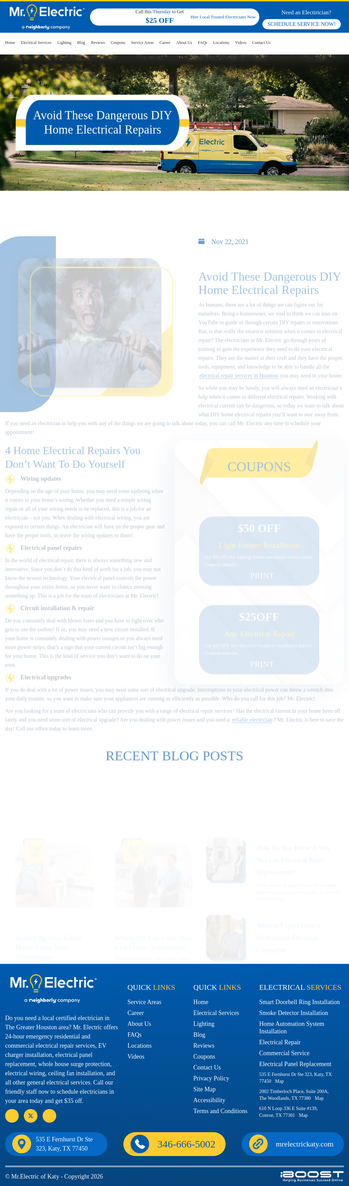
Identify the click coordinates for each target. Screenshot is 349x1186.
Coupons (118, 42)
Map (279, 1081)
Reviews (98, 42)
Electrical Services (36, 42)
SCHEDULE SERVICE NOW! (302, 24)
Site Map (204, 1089)
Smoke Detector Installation (293, 1013)
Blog (81, 42)
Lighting (64, 42)
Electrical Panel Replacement (295, 1064)
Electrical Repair (279, 1042)
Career (165, 42)
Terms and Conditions (220, 1111)
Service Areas (142, 42)
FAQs (202, 42)
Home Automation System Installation (291, 1027)
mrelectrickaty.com (305, 1144)
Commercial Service (284, 1053)
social (30, 1116)
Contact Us (261, 42)
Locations (221, 42)
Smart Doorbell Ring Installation (299, 1002)
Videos (240, 42)
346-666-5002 (312, 45)
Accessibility (209, 1100)
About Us (184, 42)
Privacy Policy (211, 1078)
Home (10, 42)
